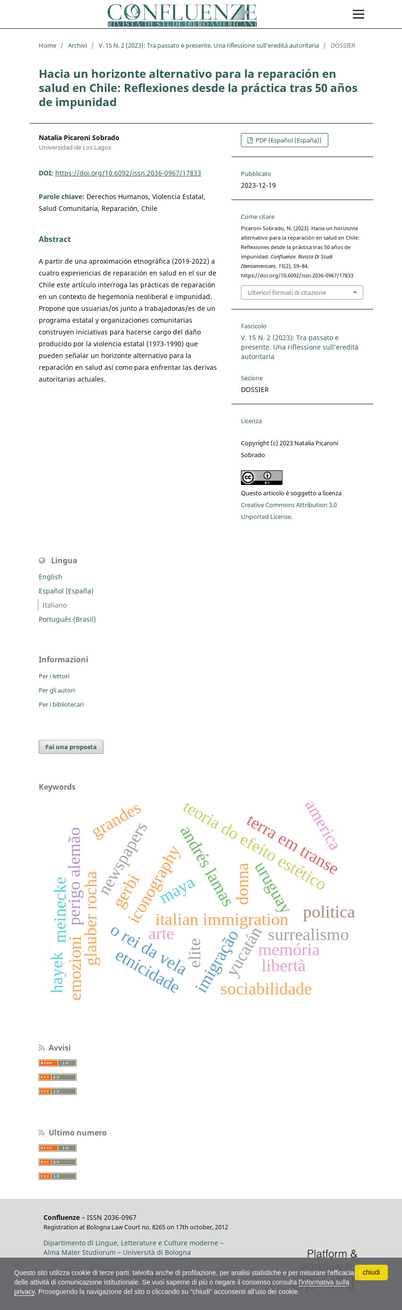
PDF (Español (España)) (288, 140)
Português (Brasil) (67, 619)
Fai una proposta (71, 747)
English (50, 576)
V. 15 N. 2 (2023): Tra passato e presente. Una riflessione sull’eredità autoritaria (209, 45)
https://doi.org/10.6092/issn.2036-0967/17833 (128, 172)
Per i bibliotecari (61, 704)
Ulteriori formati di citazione (287, 292)
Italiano (55, 605)
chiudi (371, 1272)
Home (47, 45)
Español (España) (66, 590)
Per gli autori (57, 690)
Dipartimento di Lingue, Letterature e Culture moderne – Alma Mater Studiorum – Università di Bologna (133, 1247)
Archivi (77, 45)
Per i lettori (54, 676)
